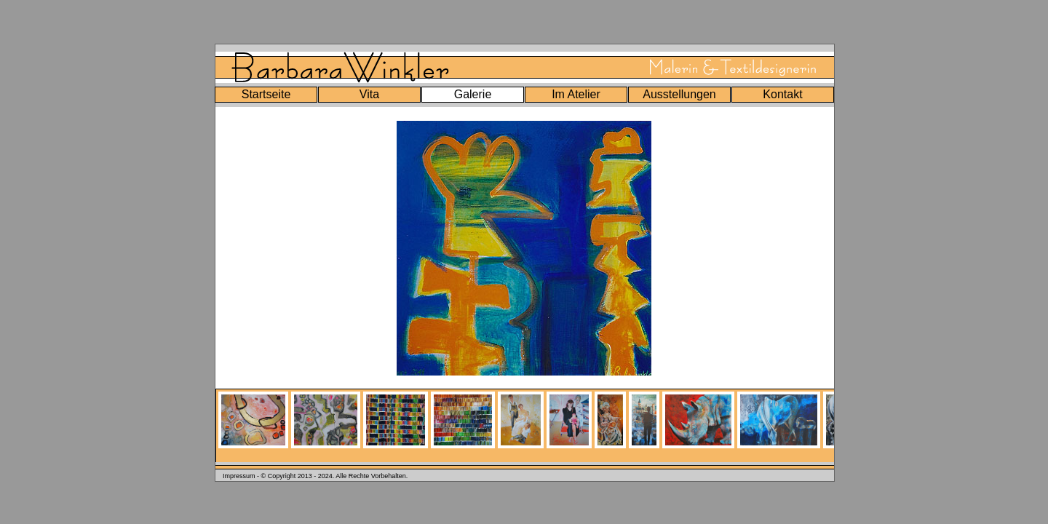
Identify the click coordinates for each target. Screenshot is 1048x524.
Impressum (239, 476)
